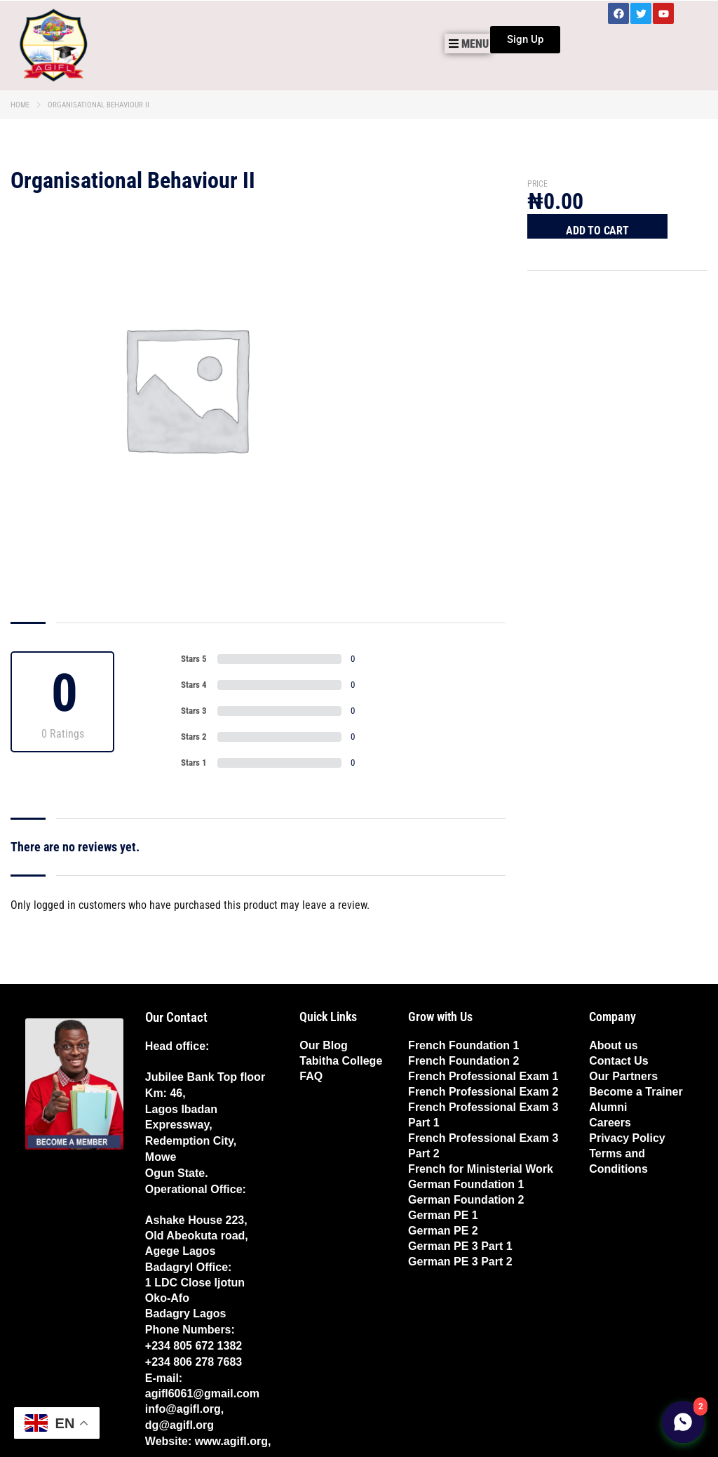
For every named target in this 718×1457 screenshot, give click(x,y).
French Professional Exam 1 (483, 1076)
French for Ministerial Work (480, 1169)
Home (20, 104)
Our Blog (323, 1045)
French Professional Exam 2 (483, 1092)
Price (537, 184)
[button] (467, 43)
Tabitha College (340, 1061)
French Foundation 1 (463, 1045)
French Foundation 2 (463, 1061)
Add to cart (597, 230)
